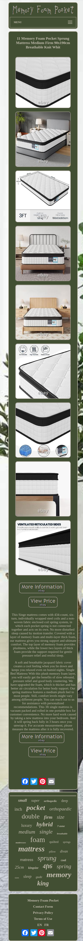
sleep (27, 876)
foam (37, 840)
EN (39, 925)
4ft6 (47, 866)
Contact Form (43, 906)
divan (64, 851)
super (35, 800)
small (22, 800)
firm (48, 817)
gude (39, 877)
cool (63, 860)
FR (46, 925)
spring (64, 866)
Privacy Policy (43, 912)
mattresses (21, 842)
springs (67, 842)
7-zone (61, 826)
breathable (62, 833)
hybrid (44, 824)
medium (27, 832)
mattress (31, 849)
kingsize (33, 868)
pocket (35, 808)
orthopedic (50, 801)
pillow (52, 851)
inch (18, 809)
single (46, 832)
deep (64, 801)
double (31, 816)
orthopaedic (60, 809)
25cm (19, 867)
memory (59, 875)
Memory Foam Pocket (43, 900)
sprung (47, 858)
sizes (17, 877)
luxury (26, 825)
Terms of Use (43, 919)
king (43, 883)
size (60, 817)
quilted (54, 842)
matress (26, 860)
